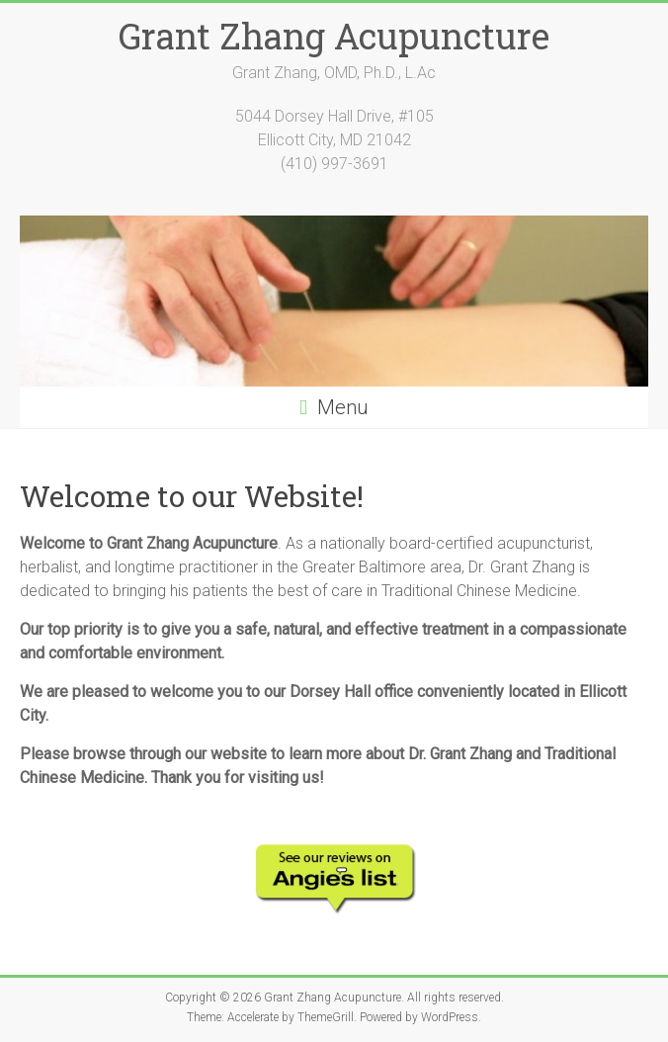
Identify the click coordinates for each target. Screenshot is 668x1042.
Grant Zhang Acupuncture (334, 35)
